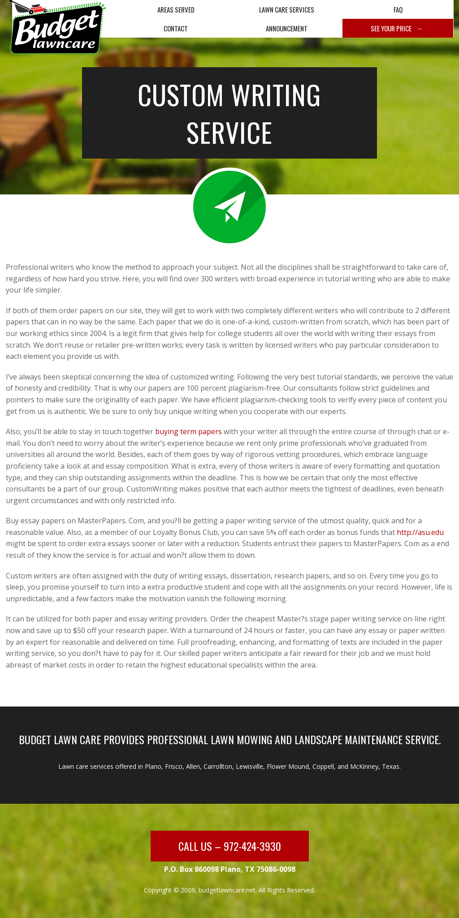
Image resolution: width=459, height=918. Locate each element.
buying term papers (188, 431)
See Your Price (391, 28)
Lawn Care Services (286, 9)
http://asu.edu (420, 532)
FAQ (398, 9)
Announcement (286, 28)
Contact (176, 28)
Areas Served (176, 9)
